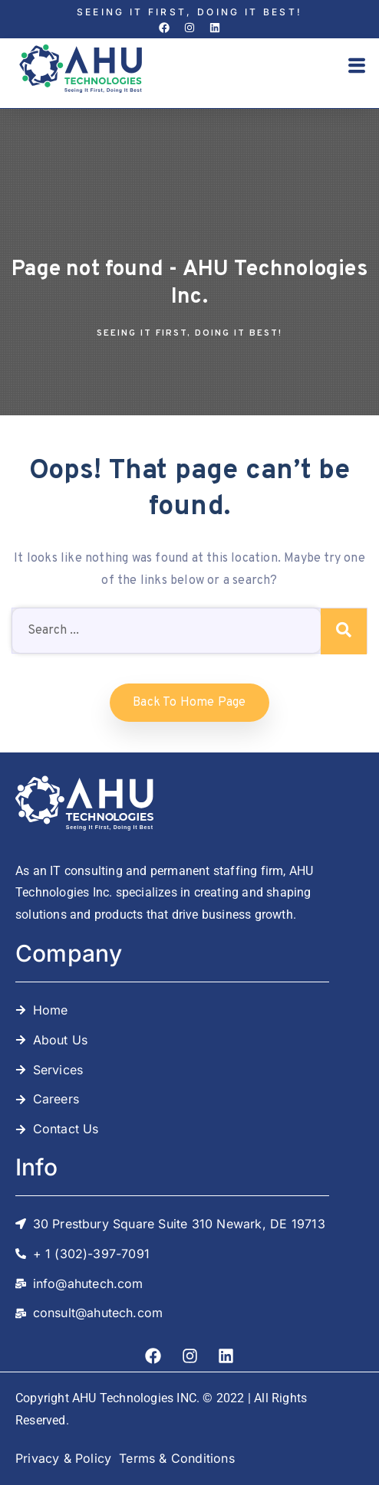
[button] (356, 67)
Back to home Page (189, 702)
